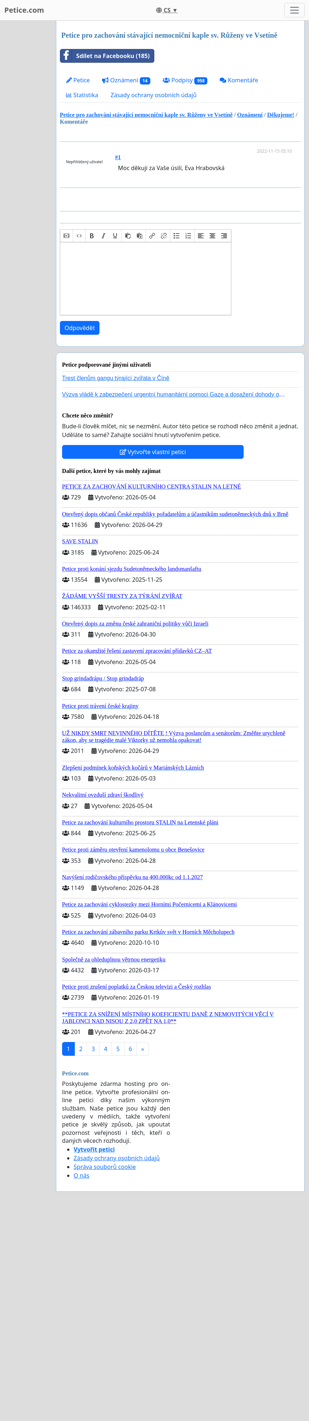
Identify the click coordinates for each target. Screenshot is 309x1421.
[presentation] (66, 236)
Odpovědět (80, 328)
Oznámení (126, 80)
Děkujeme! (280, 115)
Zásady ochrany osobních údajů (154, 95)
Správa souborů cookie (105, 1167)
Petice (78, 80)
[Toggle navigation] (294, 10)
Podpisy (185, 80)
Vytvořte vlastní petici (153, 452)
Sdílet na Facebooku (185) (105, 55)
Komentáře (239, 80)
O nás (81, 1175)
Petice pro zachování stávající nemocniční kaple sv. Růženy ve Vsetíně (146, 115)
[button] (66, 235)
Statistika (82, 95)
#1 (118, 157)
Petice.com (24, 10)
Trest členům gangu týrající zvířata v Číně (116, 378)
